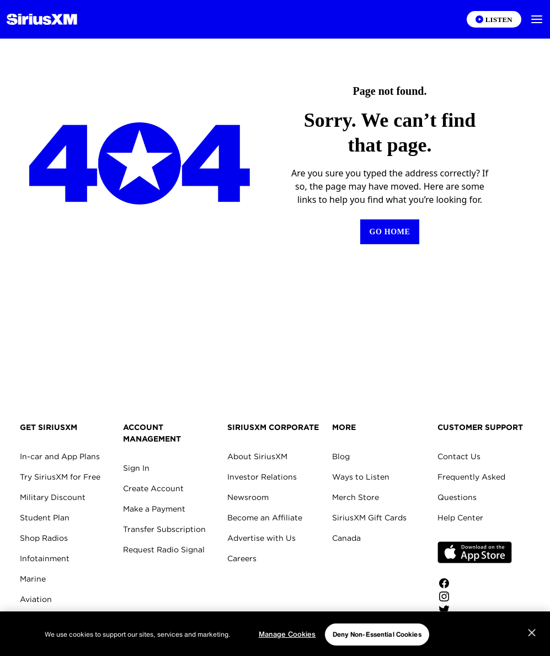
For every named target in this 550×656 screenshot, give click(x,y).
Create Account (153, 488)
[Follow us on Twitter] (474, 609)
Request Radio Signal (164, 549)
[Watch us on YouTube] (474, 623)
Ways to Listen (360, 476)
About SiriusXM (257, 456)
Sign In (136, 468)
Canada (346, 538)
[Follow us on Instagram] (474, 596)
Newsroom (248, 497)
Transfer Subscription (164, 529)
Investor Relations (262, 476)
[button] (536, 19)
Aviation (36, 599)
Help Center (460, 517)
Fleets (31, 619)
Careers (242, 558)
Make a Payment (154, 508)
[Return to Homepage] (389, 231)
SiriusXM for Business (61, 640)
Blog (341, 456)
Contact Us (458, 456)
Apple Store (474, 552)
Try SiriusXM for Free (60, 476)
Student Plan (45, 517)
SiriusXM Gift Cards (369, 517)
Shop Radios (44, 538)
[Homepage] (42, 19)
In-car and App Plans (60, 456)
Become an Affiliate (264, 517)
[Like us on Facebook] (474, 583)
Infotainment (45, 558)
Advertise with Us (261, 538)
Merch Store (355, 497)
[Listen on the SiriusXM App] (494, 19)
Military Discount (53, 497)
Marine (33, 578)
